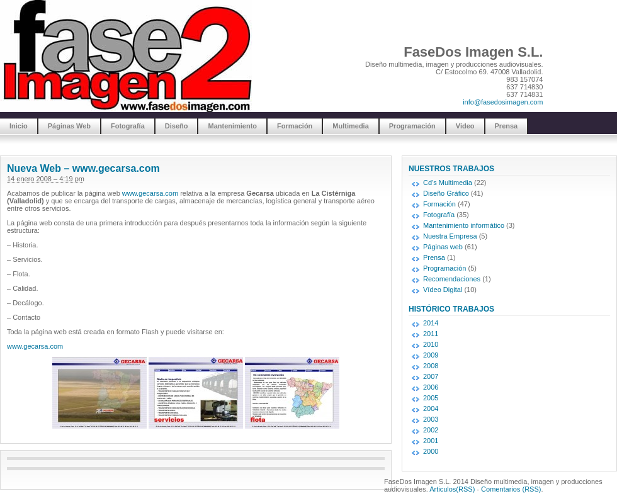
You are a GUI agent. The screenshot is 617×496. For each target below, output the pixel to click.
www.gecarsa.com (150, 193)
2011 (430, 333)
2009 (430, 355)
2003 (430, 419)
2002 (430, 430)
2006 (430, 387)
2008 (430, 365)
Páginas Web (69, 126)
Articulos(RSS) (452, 489)
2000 (430, 451)
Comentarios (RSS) (511, 489)
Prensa (506, 126)
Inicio (18, 126)
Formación (294, 126)
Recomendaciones (451, 279)
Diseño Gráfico (446, 193)
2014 (430, 323)
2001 (430, 440)
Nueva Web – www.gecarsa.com (83, 168)
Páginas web (443, 247)
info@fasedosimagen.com (503, 102)
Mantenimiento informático (463, 225)
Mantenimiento (232, 126)
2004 (430, 408)
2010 (430, 344)
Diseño (176, 126)
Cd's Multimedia (447, 182)
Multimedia (350, 126)
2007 (430, 376)
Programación (412, 126)
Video (465, 126)
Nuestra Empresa (450, 236)
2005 (430, 398)
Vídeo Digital (442, 289)
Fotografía (128, 126)
